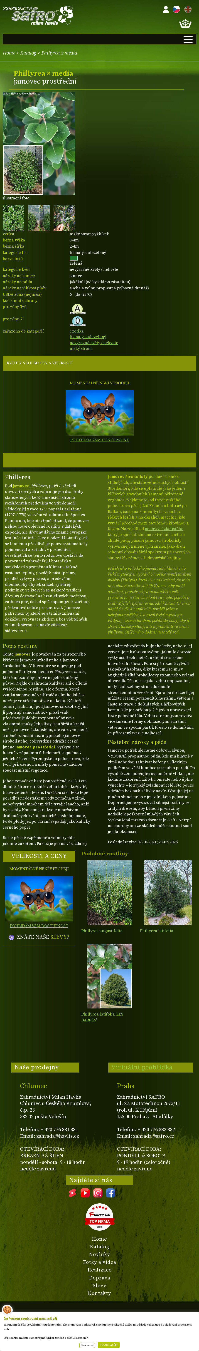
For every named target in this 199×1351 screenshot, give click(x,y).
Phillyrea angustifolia (102, 931)
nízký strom (81, 348)
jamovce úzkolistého (164, 528)
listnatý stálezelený (88, 337)
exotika (77, 331)
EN (187, 8)
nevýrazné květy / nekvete (94, 342)
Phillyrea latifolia (156, 931)
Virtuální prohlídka (142, 1067)
